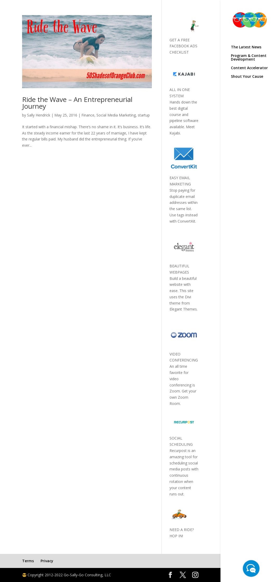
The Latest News (246, 47)
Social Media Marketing (116, 115)
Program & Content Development (249, 58)
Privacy (47, 560)
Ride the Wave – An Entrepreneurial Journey (77, 103)
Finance (87, 115)
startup (144, 115)
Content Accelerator (249, 68)
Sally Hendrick (38, 115)
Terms (28, 560)
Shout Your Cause (247, 77)
